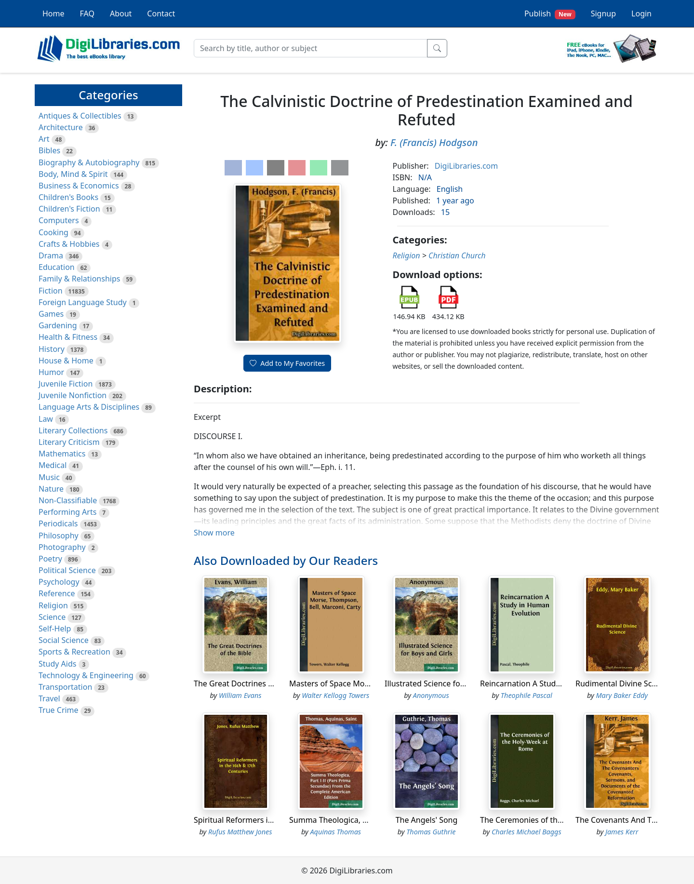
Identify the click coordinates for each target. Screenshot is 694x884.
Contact (161, 13)
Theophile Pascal (526, 695)
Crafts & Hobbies (69, 244)
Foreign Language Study (83, 302)
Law (46, 419)
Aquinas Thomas (335, 831)
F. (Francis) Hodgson (434, 142)
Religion (53, 605)
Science (52, 617)
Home (53, 13)
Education (57, 267)
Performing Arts (67, 512)
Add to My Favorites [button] (287, 363)
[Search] (310, 48)
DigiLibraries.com (466, 166)
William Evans (240, 695)
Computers (59, 220)
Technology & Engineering (86, 675)
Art (44, 139)
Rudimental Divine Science (623, 683)
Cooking (53, 232)
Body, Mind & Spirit (73, 174)
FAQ (87, 13)
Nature (51, 488)
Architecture (61, 127)
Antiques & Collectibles (80, 115)
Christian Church (457, 255)
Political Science (67, 570)
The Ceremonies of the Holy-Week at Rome (557, 820)
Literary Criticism (69, 442)
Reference (57, 593)
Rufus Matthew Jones (240, 831)
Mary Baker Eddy (622, 695)
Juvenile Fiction (66, 383)
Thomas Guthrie (430, 831)
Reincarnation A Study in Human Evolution (556, 683)
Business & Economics (79, 185)
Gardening (58, 325)
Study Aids (57, 663)
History (52, 349)
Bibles (49, 150)
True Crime (59, 710)
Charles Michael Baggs (526, 831)
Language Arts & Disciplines (89, 407)
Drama (51, 255)
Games (51, 313)
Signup (603, 13)
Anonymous (431, 695)
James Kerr (622, 831)
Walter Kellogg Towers (335, 695)
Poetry (50, 558)
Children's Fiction (69, 208)
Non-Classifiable (68, 500)
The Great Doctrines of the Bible (251, 683)
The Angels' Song (427, 820)
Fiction (51, 290)
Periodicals (58, 523)
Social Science (64, 640)
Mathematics (62, 453)
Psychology (59, 581)
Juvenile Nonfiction (73, 395)
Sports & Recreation (74, 651)
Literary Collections (73, 430)
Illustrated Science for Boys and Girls (451, 683)
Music (49, 477)
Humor (51, 372)
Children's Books (68, 197)
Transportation (65, 687)
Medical (53, 465)
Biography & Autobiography (89, 162)
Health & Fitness (68, 337)
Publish (549, 13)
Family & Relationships (79, 278)
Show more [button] (214, 532)
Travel (49, 698)
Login (641, 13)
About (121, 13)
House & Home (66, 360)
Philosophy (59, 535)
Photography (62, 547)
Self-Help (55, 628)
